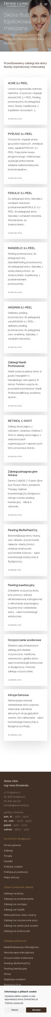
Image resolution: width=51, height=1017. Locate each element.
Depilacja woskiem (15, 979)
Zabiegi (8, 850)
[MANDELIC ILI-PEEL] (25, 270)
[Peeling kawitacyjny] (25, 605)
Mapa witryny (11, 877)
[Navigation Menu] (45, 4)
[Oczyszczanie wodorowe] (25, 660)
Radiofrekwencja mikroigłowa (21, 947)
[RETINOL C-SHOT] (25, 438)
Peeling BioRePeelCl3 (17, 963)
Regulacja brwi (12, 984)
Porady (8, 855)
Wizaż (7, 974)
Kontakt (8, 861)
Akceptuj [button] (36, 1010)
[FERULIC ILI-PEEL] (25, 213)
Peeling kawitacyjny (15, 968)
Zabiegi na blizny (14, 893)
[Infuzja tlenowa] (25, 715)
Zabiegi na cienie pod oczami (21, 925)
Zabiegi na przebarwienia (18, 898)
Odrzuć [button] (14, 1010)
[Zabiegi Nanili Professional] (25, 384)
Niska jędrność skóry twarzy (20, 915)
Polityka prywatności (16, 872)
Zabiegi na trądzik (14, 909)
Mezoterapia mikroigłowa (19, 952)
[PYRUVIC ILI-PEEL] (25, 156)
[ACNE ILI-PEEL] (25, 101)
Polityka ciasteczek (14, 1003)
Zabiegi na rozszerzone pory (21, 920)
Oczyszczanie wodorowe (18, 957)
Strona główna (12, 845)
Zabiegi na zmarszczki (17, 931)
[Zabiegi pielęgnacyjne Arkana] (25, 493)
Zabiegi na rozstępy (15, 904)
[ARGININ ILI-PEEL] (25, 327)
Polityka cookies (13, 866)
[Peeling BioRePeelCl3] (25, 550)
